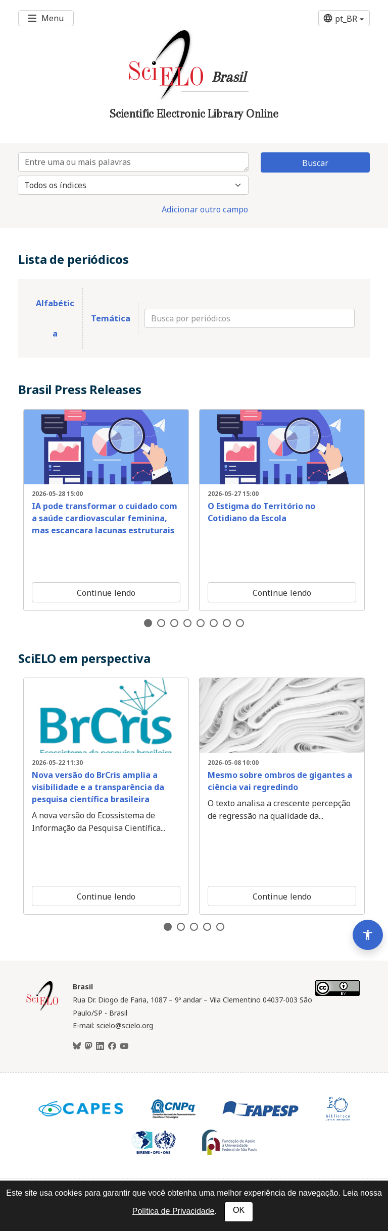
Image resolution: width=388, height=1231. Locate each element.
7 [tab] (227, 623)
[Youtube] (124, 1046)
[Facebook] (112, 1046)
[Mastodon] (88, 1046)
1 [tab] (148, 623)
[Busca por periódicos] (249, 318)
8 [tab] (240, 623)
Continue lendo (106, 592)
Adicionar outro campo (205, 209)
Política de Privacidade (173, 1211)
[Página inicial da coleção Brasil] (42, 1009)
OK (239, 1210)
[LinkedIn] (100, 1046)
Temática (110, 318)
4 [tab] (187, 623)
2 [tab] (161, 623)
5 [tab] (201, 623)
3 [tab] (174, 623)
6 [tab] (214, 623)
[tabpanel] (106, 510)
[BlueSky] (77, 1046)
